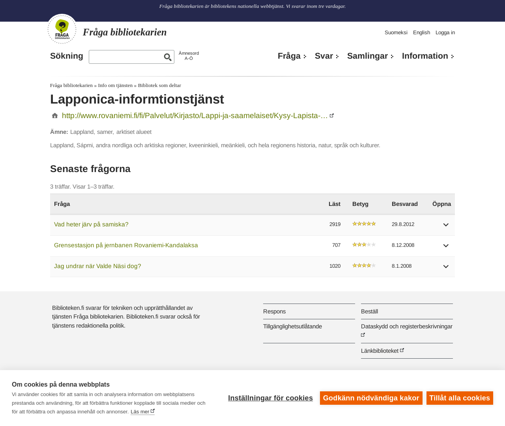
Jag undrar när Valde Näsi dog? (97, 266)
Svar (324, 56)
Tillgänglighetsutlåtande (292, 326)
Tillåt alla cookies (459, 398)
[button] (446, 227)
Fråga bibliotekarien (71, 85)
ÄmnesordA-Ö (189, 56)
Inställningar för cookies (270, 398)
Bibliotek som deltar (159, 85)
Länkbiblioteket (379, 350)
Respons (274, 311)
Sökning (66, 56)
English (421, 32)
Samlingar (367, 56)
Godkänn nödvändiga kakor (371, 398)
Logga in (445, 32)
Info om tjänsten (115, 85)
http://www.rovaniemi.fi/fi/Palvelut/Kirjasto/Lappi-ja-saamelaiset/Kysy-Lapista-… (195, 115)
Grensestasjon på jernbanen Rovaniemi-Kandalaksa (126, 245)
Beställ (369, 311)
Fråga (289, 56)
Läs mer (140, 412)
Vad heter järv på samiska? (91, 224)
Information (425, 56)
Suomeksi (396, 32)
